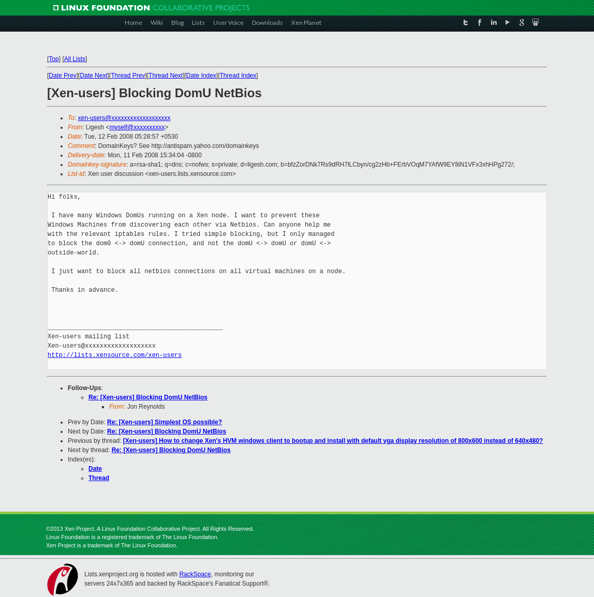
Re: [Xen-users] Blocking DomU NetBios (147, 397)
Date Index (201, 75)
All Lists (74, 59)
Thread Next (165, 75)
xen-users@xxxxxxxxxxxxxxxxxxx (124, 118)
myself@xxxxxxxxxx (137, 127)
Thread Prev (128, 75)
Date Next (93, 75)
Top (53, 59)
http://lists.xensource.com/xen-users (115, 355)
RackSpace (195, 574)
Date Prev (62, 75)
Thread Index (238, 75)
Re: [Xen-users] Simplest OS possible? (164, 422)
